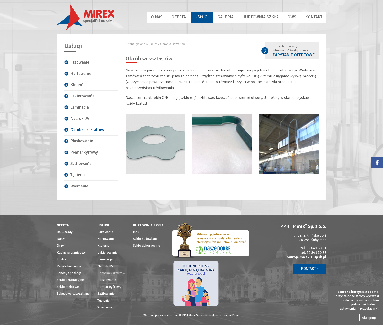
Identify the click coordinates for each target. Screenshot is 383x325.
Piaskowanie (81, 141)
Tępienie (78, 174)
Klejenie (77, 84)
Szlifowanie (81, 163)
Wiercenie (79, 186)
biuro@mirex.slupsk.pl (306, 257)
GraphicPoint (231, 315)
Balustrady (65, 232)
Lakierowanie (82, 96)
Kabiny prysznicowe (71, 252)
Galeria (225, 17)
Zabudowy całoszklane (73, 293)
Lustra (61, 259)
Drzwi (61, 246)
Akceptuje (369, 318)
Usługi (202, 17)
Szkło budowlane (145, 239)
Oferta (178, 17)
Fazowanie (79, 62)
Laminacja (79, 107)
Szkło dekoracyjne (70, 280)
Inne (136, 232)
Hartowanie (80, 73)
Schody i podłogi (69, 273)
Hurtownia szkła (260, 17)
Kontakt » (310, 269)
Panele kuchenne (69, 266)
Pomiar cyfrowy (84, 152)
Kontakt (313, 17)
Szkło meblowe (68, 287)
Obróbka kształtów (87, 129)
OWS (291, 17)
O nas (157, 17)
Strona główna (135, 44)
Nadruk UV (79, 118)
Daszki (61, 239)
